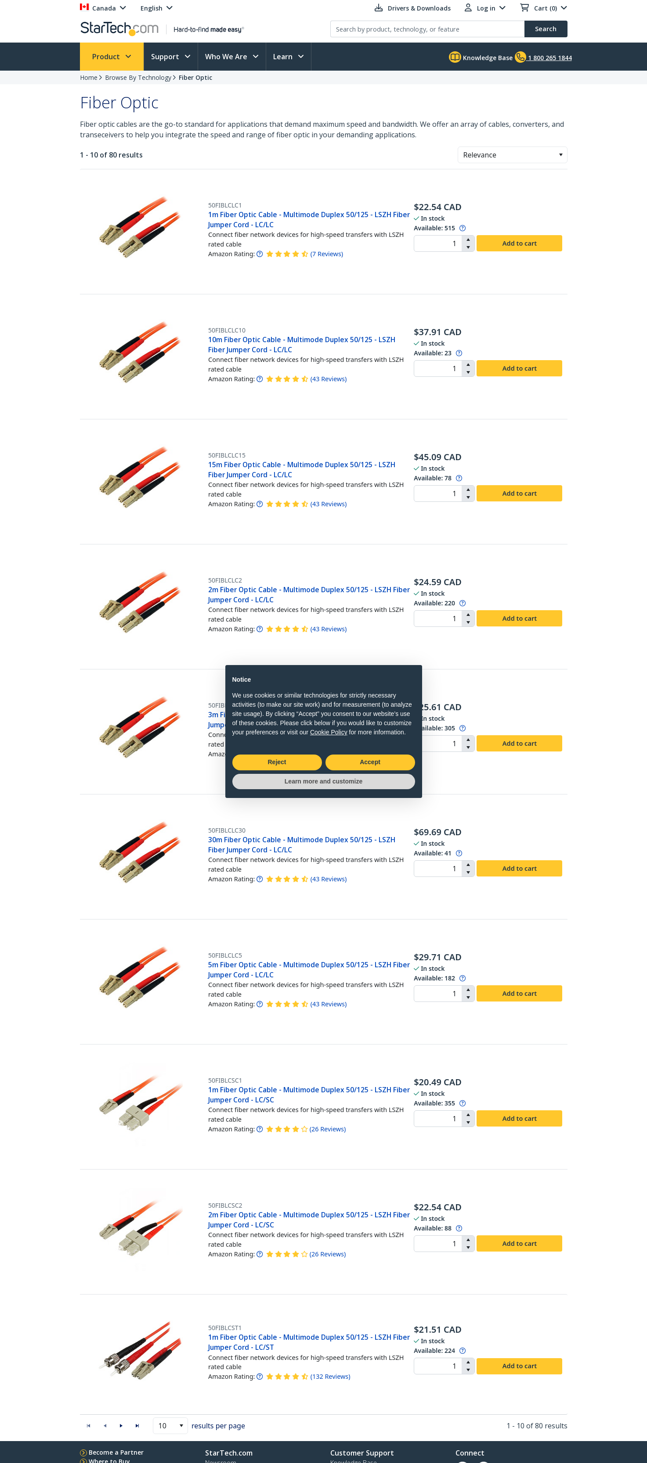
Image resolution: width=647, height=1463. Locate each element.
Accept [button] (370, 761)
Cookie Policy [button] (328, 732)
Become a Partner (116, 1452)
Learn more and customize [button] (323, 781)
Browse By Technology (138, 77)
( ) (327, 254)
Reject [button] (276, 761)
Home (89, 77)
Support (166, 56)
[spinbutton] (438, 243)
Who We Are (227, 56)
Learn (283, 56)
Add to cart (519, 243)
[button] (560, 155)
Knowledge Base (481, 57)
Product (107, 56)
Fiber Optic (195, 77)
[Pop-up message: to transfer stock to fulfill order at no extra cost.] (462, 228)
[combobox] (512, 155)
